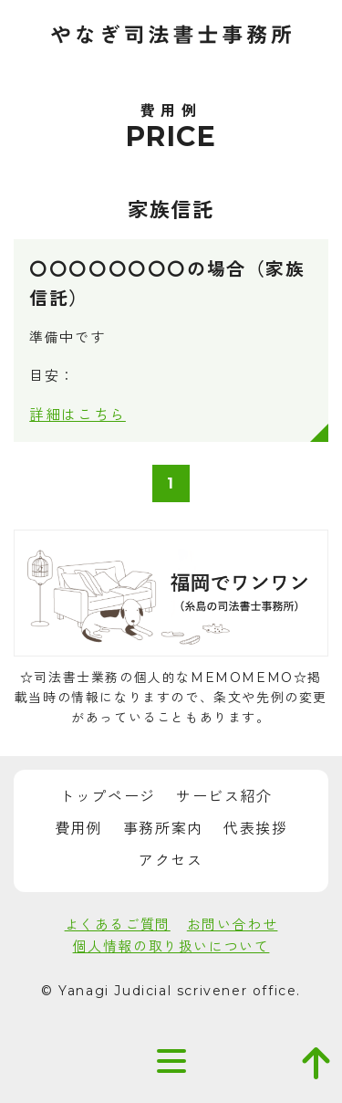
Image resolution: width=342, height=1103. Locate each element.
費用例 (79, 828)
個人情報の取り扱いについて (171, 946)
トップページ (107, 796)
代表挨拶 (255, 828)
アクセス (170, 860)
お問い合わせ (232, 924)
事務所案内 (163, 828)
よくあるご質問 (118, 924)
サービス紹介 (224, 796)
